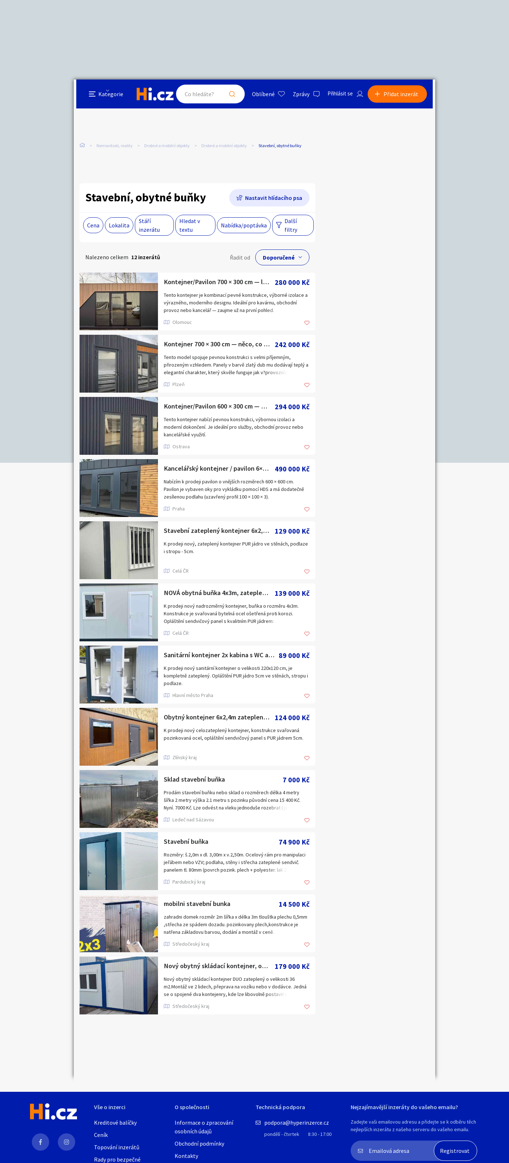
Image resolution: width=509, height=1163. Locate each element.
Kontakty (186, 1155)
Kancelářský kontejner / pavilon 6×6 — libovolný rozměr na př (219, 469)
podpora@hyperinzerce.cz (296, 1122)
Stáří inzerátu (149, 226)
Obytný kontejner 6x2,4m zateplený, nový (219, 718)
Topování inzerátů (117, 1147)
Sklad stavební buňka (197, 780)
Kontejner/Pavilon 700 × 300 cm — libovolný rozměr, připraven (219, 282)
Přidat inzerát (403, 95)
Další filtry (291, 226)
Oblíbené (259, 95)
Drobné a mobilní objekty (167, 147)
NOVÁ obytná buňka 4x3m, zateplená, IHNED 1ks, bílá (219, 593)
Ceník (101, 1134)
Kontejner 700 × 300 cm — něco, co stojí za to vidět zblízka (219, 345)
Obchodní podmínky (199, 1143)
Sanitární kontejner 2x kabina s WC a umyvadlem (221, 655)
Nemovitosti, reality (115, 147)
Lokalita (119, 226)
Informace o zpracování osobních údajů (204, 1127)
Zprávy (297, 95)
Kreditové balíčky (115, 1122)
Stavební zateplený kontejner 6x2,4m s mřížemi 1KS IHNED (219, 531)
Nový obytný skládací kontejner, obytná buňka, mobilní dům (219, 966)
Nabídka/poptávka (244, 226)
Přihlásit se (338, 95)
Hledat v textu (189, 226)
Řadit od (240, 258)
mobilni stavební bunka (200, 904)
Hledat (228, 95)
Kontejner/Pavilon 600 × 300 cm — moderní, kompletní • (219, 407)
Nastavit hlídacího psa (273, 198)
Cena (93, 226)
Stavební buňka (187, 842)
